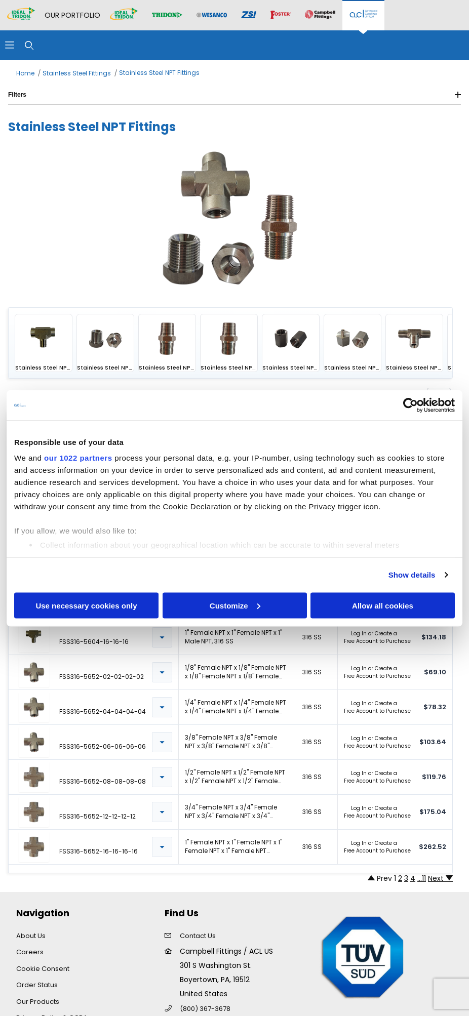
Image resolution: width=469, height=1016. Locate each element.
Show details (412, 575)
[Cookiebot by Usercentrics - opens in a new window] (410, 405)
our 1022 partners (78, 458)
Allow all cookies (382, 605)
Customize (235, 605)
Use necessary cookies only (86, 605)
